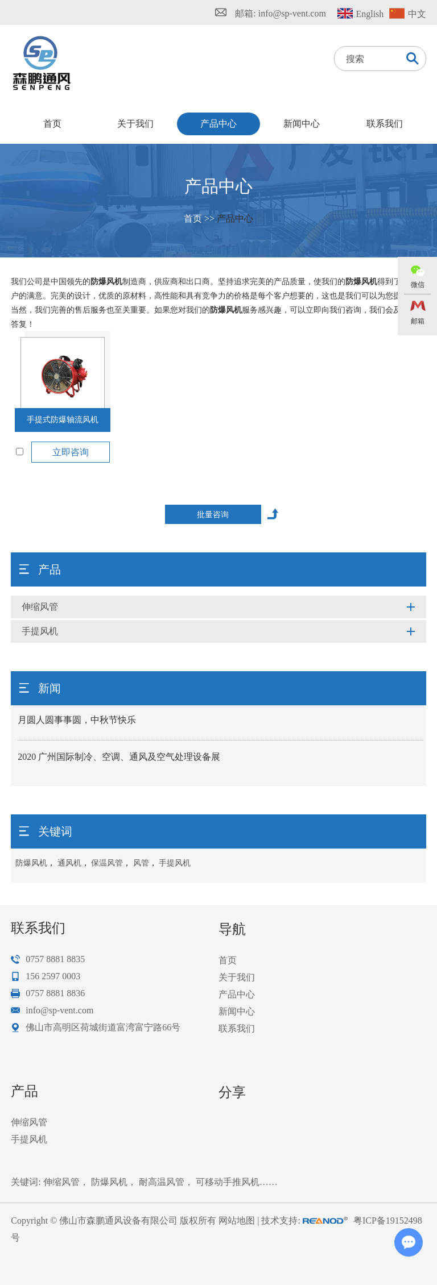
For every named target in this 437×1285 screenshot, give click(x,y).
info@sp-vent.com (292, 13)
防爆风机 (31, 863)
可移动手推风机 (227, 1182)
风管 (141, 863)
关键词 (55, 831)
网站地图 (236, 1220)
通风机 (69, 863)
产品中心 (218, 123)
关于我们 (135, 123)
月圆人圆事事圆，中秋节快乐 (77, 720)
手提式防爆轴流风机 (62, 419)
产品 (49, 569)
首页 (52, 123)
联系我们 (384, 123)
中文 (417, 14)
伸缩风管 (40, 607)
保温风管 (107, 863)
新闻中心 (301, 123)
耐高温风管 (161, 1182)
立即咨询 (70, 452)
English (370, 14)
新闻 (49, 688)
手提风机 (40, 631)
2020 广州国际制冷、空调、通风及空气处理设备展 (119, 757)
